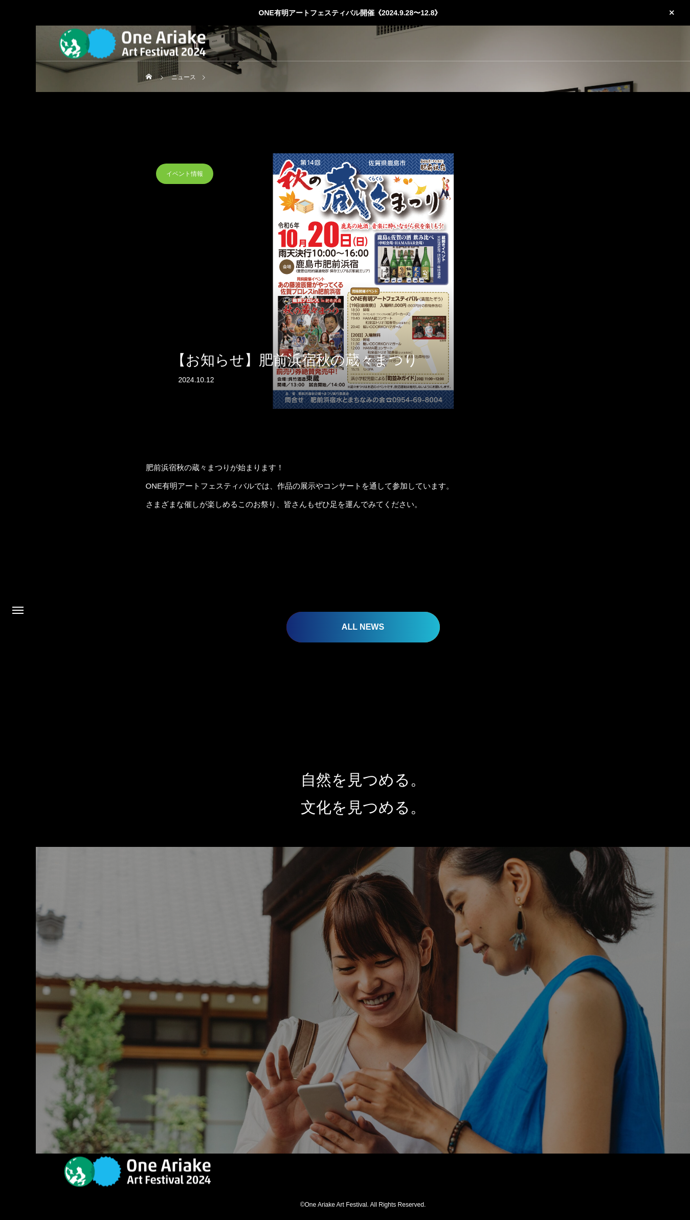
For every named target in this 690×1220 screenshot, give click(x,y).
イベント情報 (184, 173)
